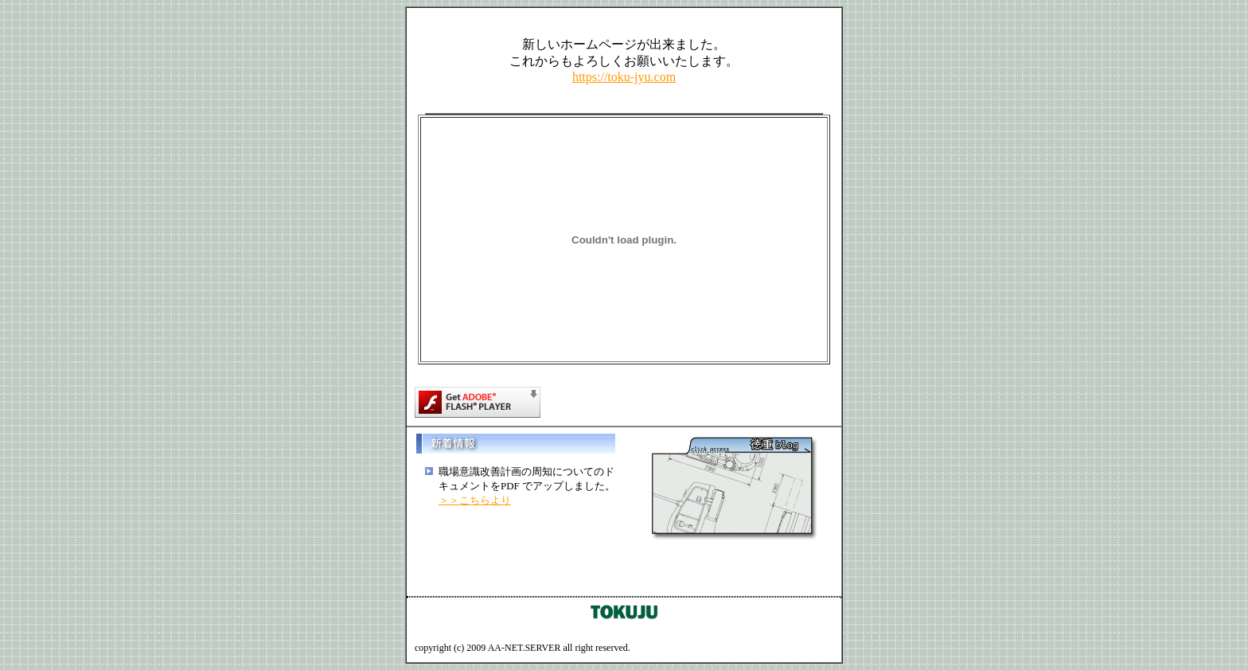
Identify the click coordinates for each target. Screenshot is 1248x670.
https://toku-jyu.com (624, 77)
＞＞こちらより (475, 500)
